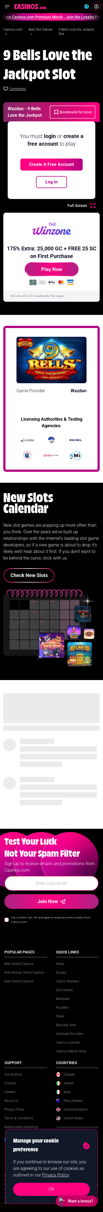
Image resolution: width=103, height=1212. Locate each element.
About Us (11, 1101)
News (60, 964)
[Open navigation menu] (7, 6)
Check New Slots (29, 575)
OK (51, 1189)
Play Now (43, 271)
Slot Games (64, 990)
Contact (10, 1083)
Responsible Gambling (21, 1127)
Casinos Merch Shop (71, 1051)
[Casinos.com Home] (30, 6)
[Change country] (86, 6)
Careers (9, 1092)
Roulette (62, 1007)
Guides (61, 972)
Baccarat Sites (66, 1025)
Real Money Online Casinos (24, 972)
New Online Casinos (19, 981)
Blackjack (62, 999)
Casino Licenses (68, 1042)
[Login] (96, 6)
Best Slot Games (40, 29)
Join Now (51, 901)
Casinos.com (13, 29)
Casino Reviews (67, 981)
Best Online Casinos (19, 964)
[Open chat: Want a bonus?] (77, 1201)
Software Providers (69, 1034)
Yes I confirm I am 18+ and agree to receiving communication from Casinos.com (51, 919)
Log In (51, 182)
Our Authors (13, 1074)
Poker (60, 1016)
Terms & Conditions (18, 1118)
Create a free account (51, 164)
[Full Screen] (81, 205)
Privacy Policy (14, 1109)
